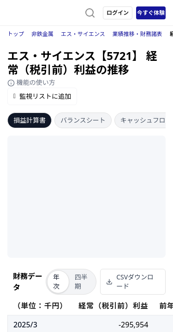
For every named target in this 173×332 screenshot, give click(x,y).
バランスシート (83, 120)
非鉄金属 (42, 34)
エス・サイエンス (83, 34)
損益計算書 (29, 120)
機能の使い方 (31, 82)
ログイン (118, 13)
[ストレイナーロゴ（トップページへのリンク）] (44, 13)
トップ (15, 34)
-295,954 (133, 325)
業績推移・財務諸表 (137, 34)
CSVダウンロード (130, 281)
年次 (56, 281)
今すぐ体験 (151, 13)
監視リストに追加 (42, 96)
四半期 (81, 281)
